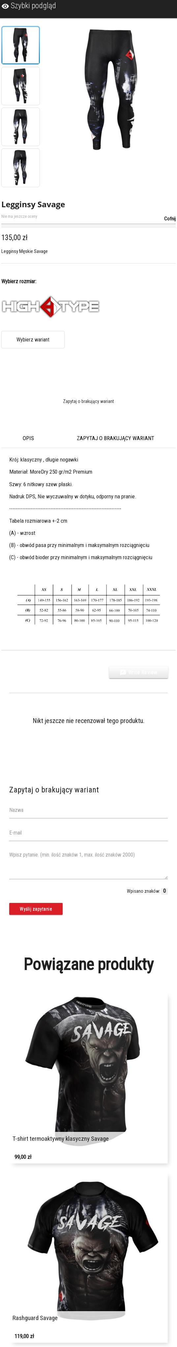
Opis (28, 438)
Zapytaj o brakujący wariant (88, 401)
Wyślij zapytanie (36, 908)
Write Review (139, 672)
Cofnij (170, 219)
